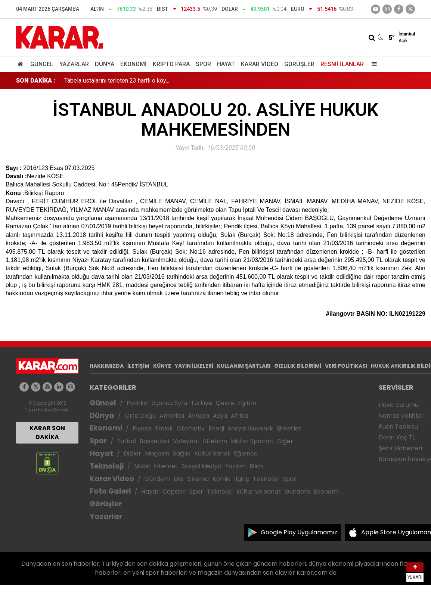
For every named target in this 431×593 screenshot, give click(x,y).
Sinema (198, 479)
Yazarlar (74, 64)
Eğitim (247, 403)
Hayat (226, 64)
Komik (221, 479)
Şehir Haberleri (400, 448)
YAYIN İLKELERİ (194, 366)
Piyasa (142, 428)
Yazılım (235, 466)
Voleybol (186, 441)
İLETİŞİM (138, 366)
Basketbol (154, 441)
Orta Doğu (140, 415)
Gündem (157, 479)
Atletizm (214, 441)
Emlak (164, 428)
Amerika (171, 415)
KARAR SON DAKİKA (47, 432)
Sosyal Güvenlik (250, 428)
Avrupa (198, 415)
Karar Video (259, 64)
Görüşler (299, 64)
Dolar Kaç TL (397, 437)
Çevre (225, 403)
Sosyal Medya (201, 466)
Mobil (142, 466)
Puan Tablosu (398, 426)
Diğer (285, 441)
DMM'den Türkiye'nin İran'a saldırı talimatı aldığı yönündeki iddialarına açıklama (165, 80)
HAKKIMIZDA (107, 366)
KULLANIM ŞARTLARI (243, 366)
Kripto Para (171, 64)
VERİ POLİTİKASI (346, 366)
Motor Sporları (252, 441)
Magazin (157, 453)
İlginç (241, 479)
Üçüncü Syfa (169, 403)
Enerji (216, 428)
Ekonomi (133, 64)
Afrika (239, 415)
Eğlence (246, 453)
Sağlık (181, 453)
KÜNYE (162, 366)
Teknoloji (107, 466)
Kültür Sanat (212, 453)
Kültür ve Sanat (258, 491)
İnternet (166, 466)
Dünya (104, 64)
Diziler (132, 453)
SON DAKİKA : (35, 80)
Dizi (178, 479)
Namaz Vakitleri (402, 415)
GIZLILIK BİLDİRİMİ (297, 366)
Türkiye (201, 403)
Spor (203, 64)
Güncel (41, 64)
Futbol (126, 441)
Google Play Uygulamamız (299, 532)
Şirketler (289, 428)
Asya (220, 415)
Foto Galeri (110, 491)
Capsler (174, 491)
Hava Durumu (398, 405)
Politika (137, 403)
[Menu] (372, 64)
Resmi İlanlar (342, 64)
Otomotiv (191, 428)
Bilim (256, 466)
